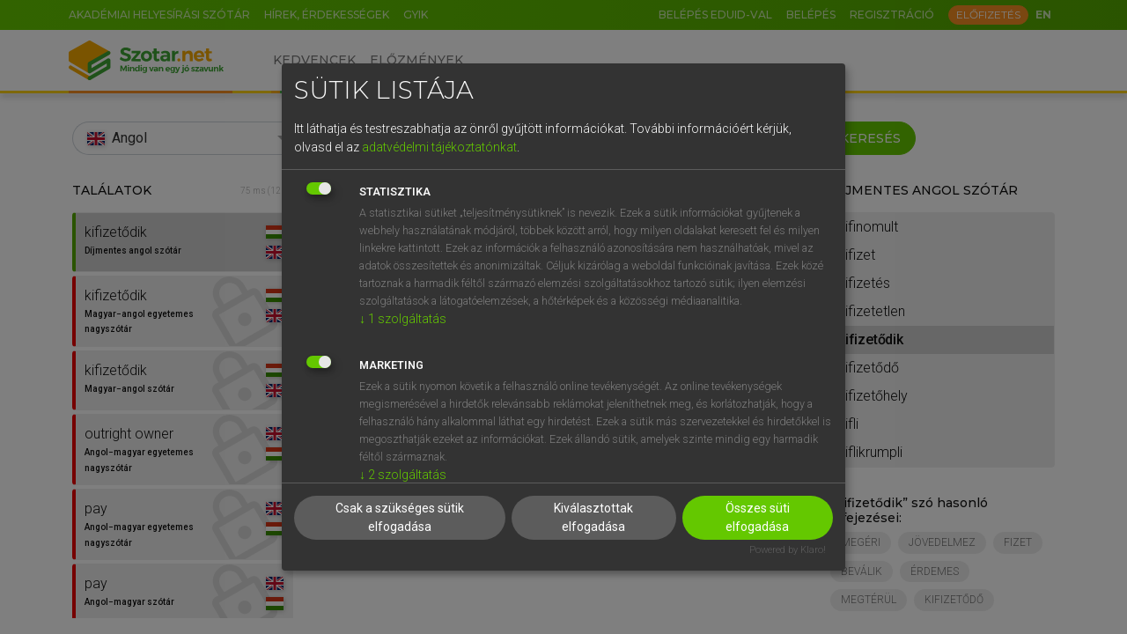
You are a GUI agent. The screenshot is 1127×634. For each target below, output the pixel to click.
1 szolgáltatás (402, 319)
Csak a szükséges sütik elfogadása (399, 517)
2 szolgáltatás (402, 475)
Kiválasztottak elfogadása (593, 517)
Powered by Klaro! (787, 550)
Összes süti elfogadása (758, 517)
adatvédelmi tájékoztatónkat (439, 147)
